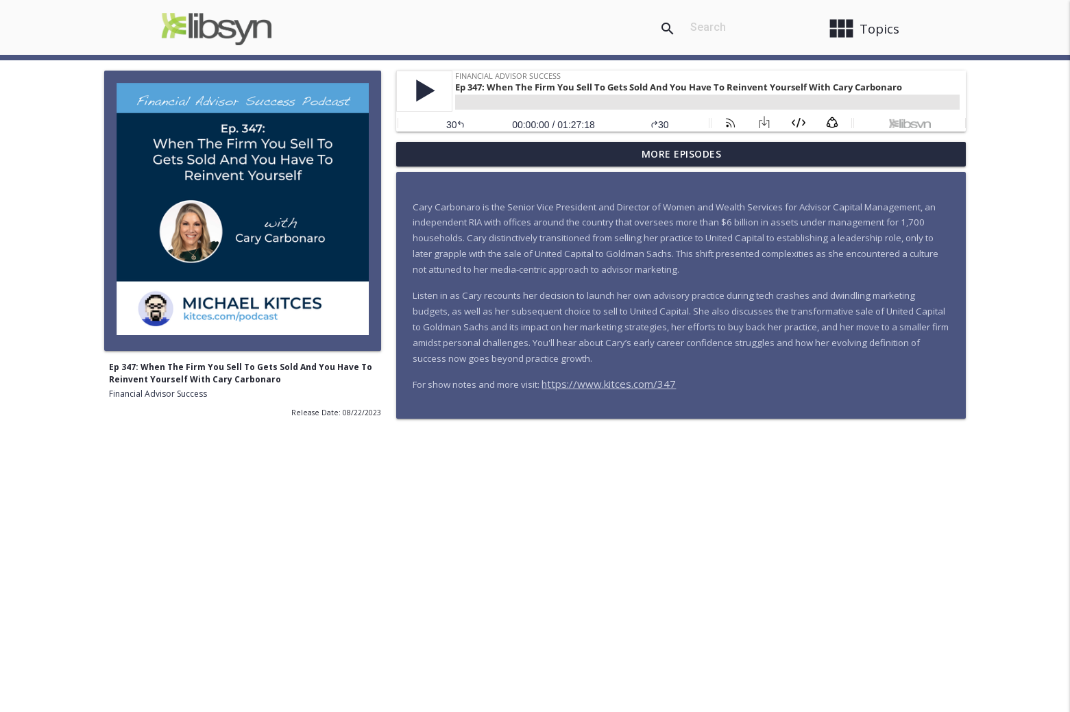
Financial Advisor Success (158, 394)
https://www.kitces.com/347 (609, 384)
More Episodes (682, 153)
